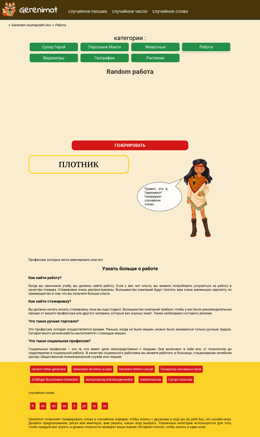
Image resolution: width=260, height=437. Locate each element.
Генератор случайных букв (180, 369)
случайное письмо (87, 11)
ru (94, 406)
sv (104, 406)
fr (33, 406)
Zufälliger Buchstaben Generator (55, 379)
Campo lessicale (180, 379)
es (64, 406)
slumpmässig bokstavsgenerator (109, 379)
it (74, 406)
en (43, 406)
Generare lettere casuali (136, 369)
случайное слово (170, 11)
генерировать (130, 145)
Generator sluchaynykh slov (31, 25)
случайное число (129, 11)
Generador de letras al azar (92, 369)
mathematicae (150, 379)
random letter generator (49, 369)
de (54, 406)
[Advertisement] (130, 108)
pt (84, 406)
